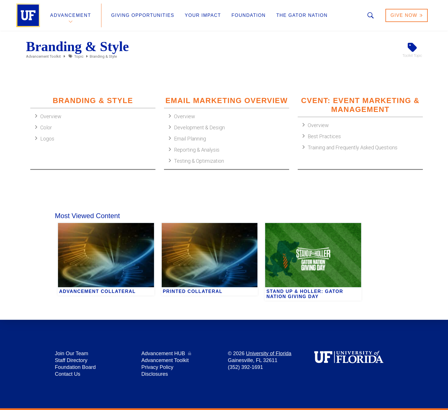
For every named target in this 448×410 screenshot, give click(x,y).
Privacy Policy (157, 367)
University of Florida (268, 353)
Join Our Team (71, 353)
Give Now (407, 15)
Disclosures (154, 374)
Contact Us (67, 374)
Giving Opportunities (142, 15)
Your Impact (203, 15)
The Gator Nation (302, 15)
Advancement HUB (163, 353)
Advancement (70, 15)
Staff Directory (71, 360)
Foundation (248, 15)
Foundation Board (75, 367)
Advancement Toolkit (43, 56)
